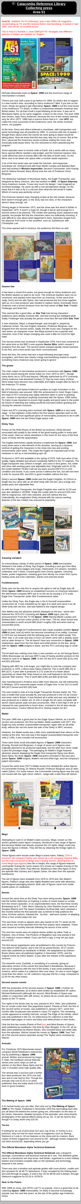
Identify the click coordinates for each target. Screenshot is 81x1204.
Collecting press (39, 8)
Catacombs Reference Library (41, 4)
